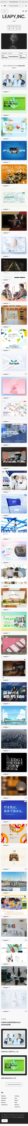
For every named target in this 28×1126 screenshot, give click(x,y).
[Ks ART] (14, 928)
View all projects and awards (14, 1084)
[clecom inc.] (14, 550)
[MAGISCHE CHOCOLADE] (14, 644)
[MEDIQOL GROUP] (14, 503)
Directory (3, 1102)
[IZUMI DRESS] (14, 197)
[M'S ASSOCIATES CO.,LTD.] (14, 315)
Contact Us (17, 1106)
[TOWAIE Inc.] (14, 786)
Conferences (4, 1104)
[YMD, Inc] (14, 480)
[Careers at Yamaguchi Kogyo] (14, 174)
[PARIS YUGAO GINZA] (14, 857)
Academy (17, 1096)
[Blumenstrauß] (14, 952)
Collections (3, 1098)
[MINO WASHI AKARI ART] (14, 268)
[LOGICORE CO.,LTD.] (14, 762)
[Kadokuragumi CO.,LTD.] (14, 527)
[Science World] (14, 904)
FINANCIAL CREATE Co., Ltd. (10, 1051)
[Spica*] (14, 221)
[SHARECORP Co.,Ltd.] (14, 338)
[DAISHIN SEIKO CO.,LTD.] (14, 409)
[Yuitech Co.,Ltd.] (14, 362)
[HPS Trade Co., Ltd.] (14, 692)
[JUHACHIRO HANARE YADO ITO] (14, 668)
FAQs (16, 1102)
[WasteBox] (14, 739)
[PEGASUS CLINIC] (14, 244)
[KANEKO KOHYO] (14, 975)
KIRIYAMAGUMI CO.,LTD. (8, 1078)
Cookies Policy (20, 1117)
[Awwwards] (5, 5)
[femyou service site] (14, 386)
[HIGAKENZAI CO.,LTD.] (14, 456)
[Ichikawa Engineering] (14, 881)
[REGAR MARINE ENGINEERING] (14, 810)
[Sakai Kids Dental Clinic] (14, 574)
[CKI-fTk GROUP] (14, 150)
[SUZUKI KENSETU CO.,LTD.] (14, 621)
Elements (3, 1100)
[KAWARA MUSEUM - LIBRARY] (14, 598)
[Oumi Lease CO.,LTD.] (14, 715)
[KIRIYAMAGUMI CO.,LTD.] (14, 103)
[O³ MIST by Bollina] (14, 999)
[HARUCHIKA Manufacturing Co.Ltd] (14, 433)
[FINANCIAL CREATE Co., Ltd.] (14, 80)
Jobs (16, 1098)
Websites (3, 1096)
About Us (17, 1104)
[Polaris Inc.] (14, 127)
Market (16, 1100)
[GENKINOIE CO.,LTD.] (14, 291)
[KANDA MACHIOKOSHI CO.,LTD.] (14, 833)
